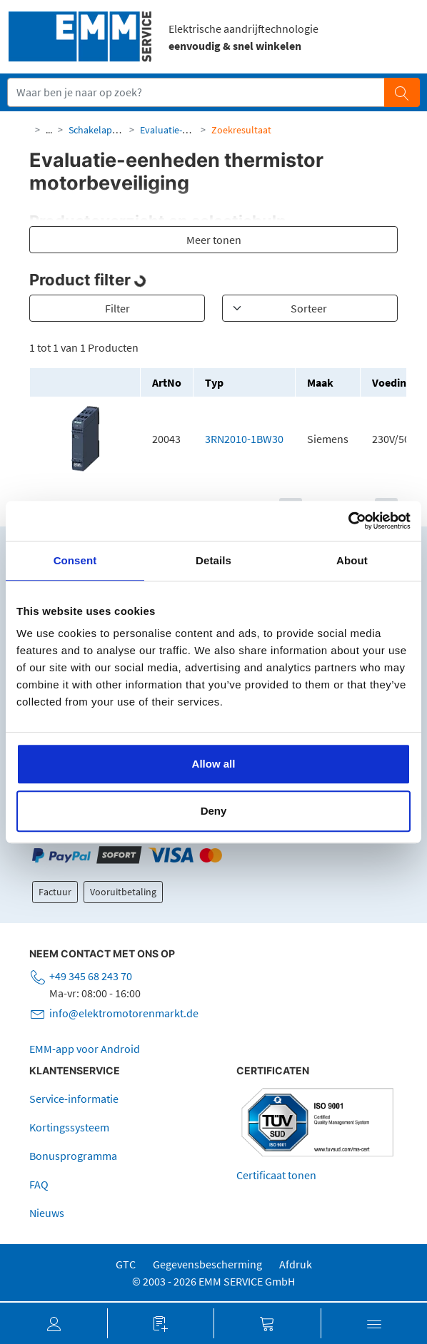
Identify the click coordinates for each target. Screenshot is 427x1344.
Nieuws (46, 1213)
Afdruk (295, 1264)
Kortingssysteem (69, 1127)
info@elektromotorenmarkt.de (124, 1013)
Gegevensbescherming (207, 1264)
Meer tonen (213, 240)
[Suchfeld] (196, 92)
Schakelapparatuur (109, 129)
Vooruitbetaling (123, 891)
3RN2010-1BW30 (244, 439)
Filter (117, 308)
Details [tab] (213, 560)
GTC (126, 1264)
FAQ (39, 1184)
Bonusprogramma (73, 1156)
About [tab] (352, 560)
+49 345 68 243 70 (90, 976)
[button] (54, 1323)
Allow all (214, 764)
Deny (214, 811)
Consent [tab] (75, 560)
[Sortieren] (310, 308)
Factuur (55, 891)
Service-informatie (74, 1098)
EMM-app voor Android (84, 1049)
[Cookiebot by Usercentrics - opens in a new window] (348, 520)
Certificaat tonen (276, 1175)
